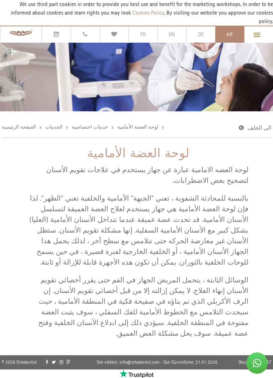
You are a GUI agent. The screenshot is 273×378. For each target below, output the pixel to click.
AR (229, 34)
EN (172, 34)
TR (143, 34)
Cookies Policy (147, 12)
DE (201, 34)
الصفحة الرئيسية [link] (19, 127)
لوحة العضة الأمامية (137, 127)
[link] (47, 362)
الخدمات (54, 127)
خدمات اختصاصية (90, 127)
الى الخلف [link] (259, 128)
